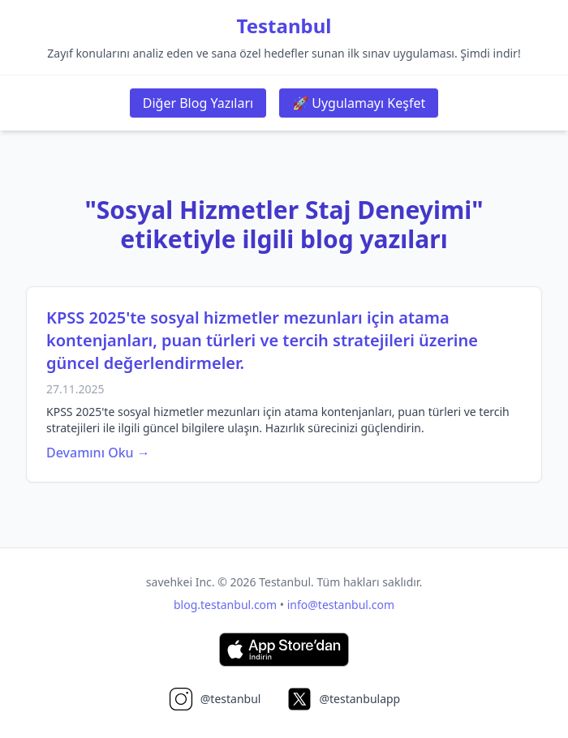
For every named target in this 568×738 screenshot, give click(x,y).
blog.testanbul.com (225, 604)
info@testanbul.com (340, 604)
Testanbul (284, 26)
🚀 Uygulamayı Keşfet (358, 103)
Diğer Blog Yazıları (198, 103)
